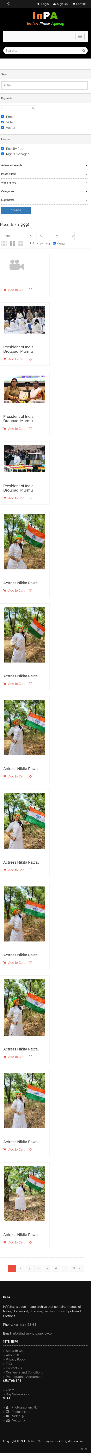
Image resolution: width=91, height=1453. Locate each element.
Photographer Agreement (24, 1377)
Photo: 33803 (18, 1412)
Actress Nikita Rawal (21, 583)
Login (43, 4)
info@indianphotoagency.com (33, 1333)
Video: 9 (15, 1416)
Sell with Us (14, 1351)
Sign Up (60, 4)
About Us (12, 1355)
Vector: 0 (15, 1420)
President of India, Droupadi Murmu (18, 349)
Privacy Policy (16, 1359)
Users (10, 1390)
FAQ (9, 1364)
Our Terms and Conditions (24, 1372)
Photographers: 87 (22, 1407)
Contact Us (14, 1368)
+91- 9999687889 (26, 1325)
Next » (76, 1268)
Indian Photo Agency (42, 1441)
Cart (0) (79, 4)
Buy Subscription (18, 1394)
